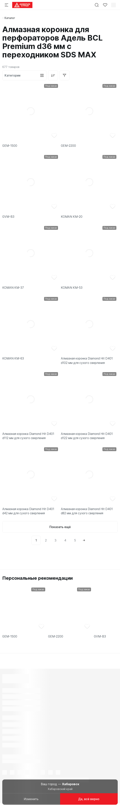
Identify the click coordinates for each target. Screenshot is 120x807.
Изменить (31, 799)
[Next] (84, 543)
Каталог (10, 18)
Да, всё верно (88, 799)
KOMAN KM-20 (72, 217)
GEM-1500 (10, 146)
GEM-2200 (68, 146)
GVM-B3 (8, 217)
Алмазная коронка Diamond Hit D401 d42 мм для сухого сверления (29, 514)
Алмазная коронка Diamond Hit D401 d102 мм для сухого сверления (88, 362)
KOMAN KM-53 (72, 288)
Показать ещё (60, 530)
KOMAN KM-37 (13, 288)
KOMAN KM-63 (13, 360)
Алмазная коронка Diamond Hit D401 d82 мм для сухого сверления (88, 514)
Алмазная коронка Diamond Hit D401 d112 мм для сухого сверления (29, 438)
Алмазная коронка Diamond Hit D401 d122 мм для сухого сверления (88, 438)
